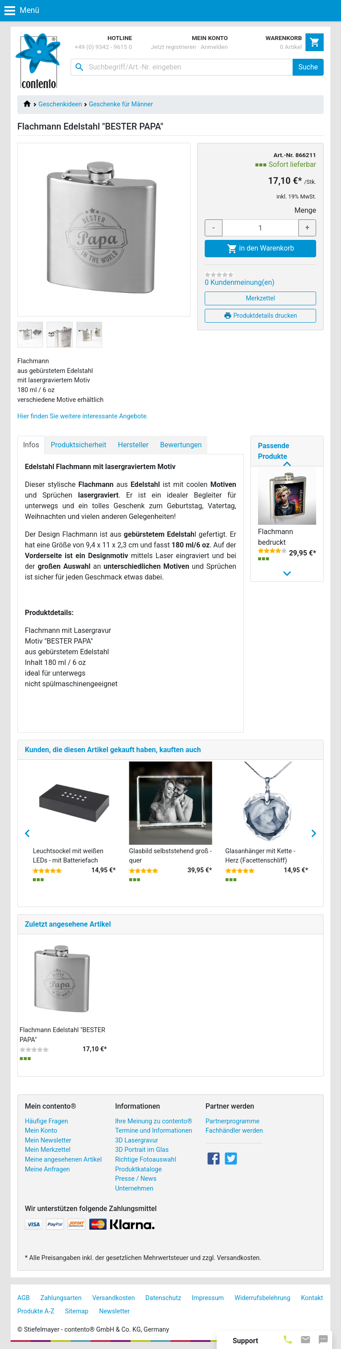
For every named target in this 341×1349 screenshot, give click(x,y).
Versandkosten (113, 1298)
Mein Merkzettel (48, 1150)
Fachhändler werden (234, 1130)
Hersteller (133, 445)
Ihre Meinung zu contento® (153, 1121)
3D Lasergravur (136, 1140)
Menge (305, 210)
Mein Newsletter (48, 1140)
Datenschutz (163, 1298)
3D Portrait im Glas (142, 1150)
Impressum (208, 1298)
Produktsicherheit (78, 445)
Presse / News (135, 1179)
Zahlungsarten (61, 1298)
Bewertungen (181, 445)
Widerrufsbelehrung (262, 1298)
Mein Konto (41, 1130)
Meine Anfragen (47, 1169)
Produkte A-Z (35, 1311)
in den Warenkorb (260, 248)
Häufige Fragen (46, 1121)
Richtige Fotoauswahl (145, 1159)
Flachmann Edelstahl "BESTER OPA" (280, 657)
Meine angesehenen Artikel (63, 1159)
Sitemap (76, 1311)
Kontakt (312, 1298)
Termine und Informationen (153, 1130)
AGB (23, 1298)
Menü (21, 10)
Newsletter (114, 1311)
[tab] (288, 1339)
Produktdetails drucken (260, 316)
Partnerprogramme (233, 1121)
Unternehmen (134, 1188)
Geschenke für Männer (121, 104)
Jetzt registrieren (173, 46)
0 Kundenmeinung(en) (239, 282)
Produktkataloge (138, 1169)
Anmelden (214, 46)
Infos (31, 445)
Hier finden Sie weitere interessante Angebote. (82, 416)
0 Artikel (291, 46)
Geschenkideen (60, 104)
